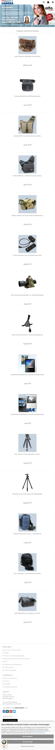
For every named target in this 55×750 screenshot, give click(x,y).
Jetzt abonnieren (10, 720)
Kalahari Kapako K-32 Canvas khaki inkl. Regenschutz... (27, 215)
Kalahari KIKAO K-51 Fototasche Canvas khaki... (27, 136)
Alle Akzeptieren (27, 736)
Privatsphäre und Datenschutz (13, 664)
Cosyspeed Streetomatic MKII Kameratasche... (27, 96)
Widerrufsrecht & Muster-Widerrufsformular (17, 658)
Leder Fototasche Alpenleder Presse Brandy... (27, 56)
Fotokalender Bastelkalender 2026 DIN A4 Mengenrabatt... (27, 414)
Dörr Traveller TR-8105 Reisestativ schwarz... (27, 454)
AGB (5, 661)
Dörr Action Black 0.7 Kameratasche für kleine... (27, 573)
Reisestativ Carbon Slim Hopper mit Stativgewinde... (27, 494)
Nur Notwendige (28, 741)
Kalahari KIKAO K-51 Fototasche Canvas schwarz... (27, 175)
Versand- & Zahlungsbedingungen (14, 656)
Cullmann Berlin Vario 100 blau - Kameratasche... (27, 533)
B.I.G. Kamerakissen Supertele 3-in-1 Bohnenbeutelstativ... (27, 295)
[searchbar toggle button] (43, 2)
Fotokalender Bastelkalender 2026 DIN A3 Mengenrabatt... (27, 374)
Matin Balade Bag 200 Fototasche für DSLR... (27, 613)
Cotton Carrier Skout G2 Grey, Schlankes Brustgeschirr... (27, 335)
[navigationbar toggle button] (52, 2)
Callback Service (9, 667)
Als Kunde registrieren (10, 678)
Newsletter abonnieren (10, 687)
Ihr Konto (6, 681)
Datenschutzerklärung (38, 732)
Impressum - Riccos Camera (12, 650)
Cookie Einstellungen (10, 670)
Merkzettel (7, 684)
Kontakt (6, 653)
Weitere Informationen (27, 746)
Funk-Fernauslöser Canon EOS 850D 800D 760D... (27, 255)
